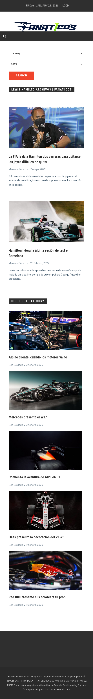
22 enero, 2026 (34, 365)
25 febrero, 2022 (39, 263)
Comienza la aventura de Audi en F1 (34, 477)
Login (66, 5)
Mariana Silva (16, 169)
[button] (46, 53)
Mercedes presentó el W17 (28, 417)
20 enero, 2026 (34, 484)
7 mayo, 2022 (38, 169)
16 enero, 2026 (34, 604)
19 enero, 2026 (34, 544)
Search (21, 75)
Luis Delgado (16, 365)
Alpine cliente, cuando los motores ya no (38, 357)
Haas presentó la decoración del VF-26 (36, 537)
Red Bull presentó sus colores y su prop (37, 597)
